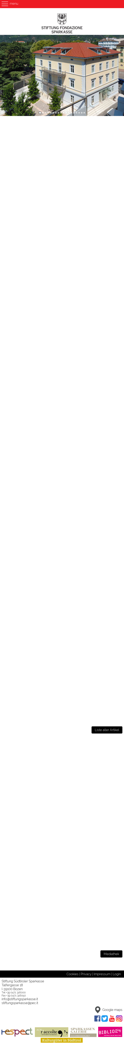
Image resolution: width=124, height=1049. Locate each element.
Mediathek (111, 954)
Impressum (102, 974)
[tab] (40, 112)
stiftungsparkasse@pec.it (20, 1003)
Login (117, 974)
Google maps (107, 1010)
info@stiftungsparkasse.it (20, 999)
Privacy (86, 974)
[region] (62, 75)
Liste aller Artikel (107, 730)
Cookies (72, 974)
